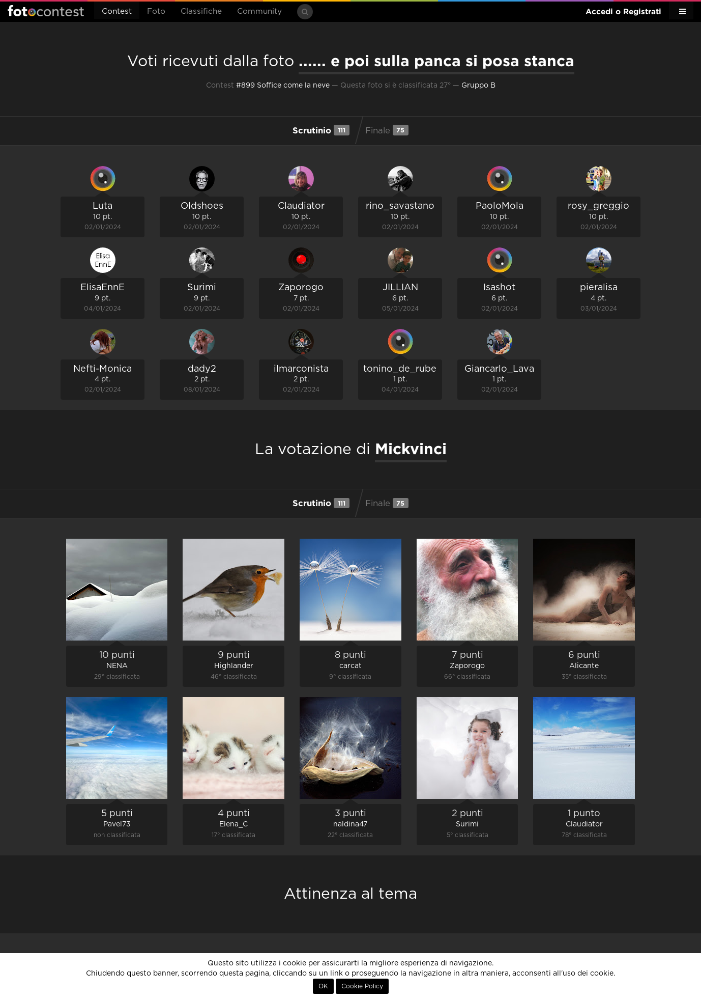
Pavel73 (117, 824)
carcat (350, 666)
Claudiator (301, 206)
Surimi (201, 287)
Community (259, 11)
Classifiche (201, 11)
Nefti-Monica (102, 369)
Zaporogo (301, 287)
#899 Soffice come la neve (283, 85)
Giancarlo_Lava (499, 369)
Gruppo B (478, 85)
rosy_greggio (598, 206)
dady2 (202, 369)
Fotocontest (46, 10)
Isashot (499, 287)
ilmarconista (301, 369)
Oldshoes (202, 206)
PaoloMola (499, 206)
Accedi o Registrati (623, 11)
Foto (156, 11)
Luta (102, 206)
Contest (117, 11)
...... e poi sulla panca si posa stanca (436, 60)
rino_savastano (400, 206)
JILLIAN (400, 287)
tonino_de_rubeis (403, 369)
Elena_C (233, 824)
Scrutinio (321, 130)
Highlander (233, 666)
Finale (386, 130)
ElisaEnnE (102, 287)
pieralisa (599, 287)
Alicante (584, 666)
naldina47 (350, 824)
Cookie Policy (362, 986)
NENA (117, 666)
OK (323, 986)
